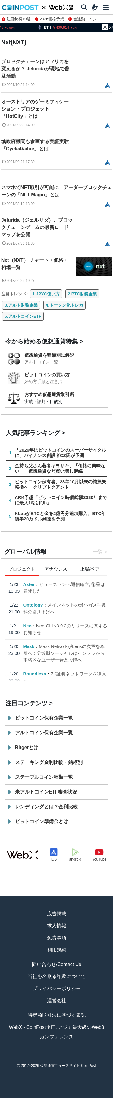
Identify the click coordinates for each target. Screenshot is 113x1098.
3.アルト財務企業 (21, 305)
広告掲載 (56, 913)
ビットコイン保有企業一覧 (44, 717)
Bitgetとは (26, 747)
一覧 (98, 551)
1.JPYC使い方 (46, 293)
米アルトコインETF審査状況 (46, 791)
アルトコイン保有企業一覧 (44, 732)
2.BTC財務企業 (82, 293)
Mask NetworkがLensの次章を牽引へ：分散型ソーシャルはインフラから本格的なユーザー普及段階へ (63, 653)
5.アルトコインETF (23, 316)
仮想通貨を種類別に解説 (49, 355)
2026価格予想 (49, 19)
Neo (27, 625)
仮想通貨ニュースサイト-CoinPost (68, 1066)
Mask (28, 646)
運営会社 (56, 1000)
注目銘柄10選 (16, 19)
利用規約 (56, 949)
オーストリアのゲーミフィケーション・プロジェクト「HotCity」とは (35, 109)
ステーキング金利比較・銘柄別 (49, 762)
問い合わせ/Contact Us (56, 964)
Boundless (34, 673)
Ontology (33, 604)
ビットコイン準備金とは (41, 821)
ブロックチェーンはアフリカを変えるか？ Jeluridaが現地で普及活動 (35, 69)
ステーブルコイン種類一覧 (44, 777)
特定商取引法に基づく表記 (57, 1015)
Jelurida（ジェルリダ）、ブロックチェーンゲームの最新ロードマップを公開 (37, 227)
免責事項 (56, 937)
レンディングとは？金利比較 (46, 806)
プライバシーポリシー (57, 988)
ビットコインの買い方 (47, 374)
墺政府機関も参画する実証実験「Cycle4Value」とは (35, 145)
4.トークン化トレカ (64, 305)
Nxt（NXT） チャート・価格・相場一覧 (34, 264)
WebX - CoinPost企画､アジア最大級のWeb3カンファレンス (56, 1032)
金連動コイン (82, 19)
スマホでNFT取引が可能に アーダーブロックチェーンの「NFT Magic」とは (56, 191)
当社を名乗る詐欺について (57, 976)
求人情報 (56, 925)
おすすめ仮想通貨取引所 (49, 394)
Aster (28, 584)
